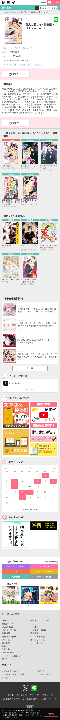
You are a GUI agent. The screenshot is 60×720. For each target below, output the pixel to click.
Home (4, 12)
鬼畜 (29, 64)
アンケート (18, 74)
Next (54, 469)
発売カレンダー (31, 510)
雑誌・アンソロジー (16, 566)
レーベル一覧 (36, 643)
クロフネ (6, 678)
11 (15, 486)
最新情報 (6, 633)
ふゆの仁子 (15, 48)
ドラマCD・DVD (44, 572)
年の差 (13, 64)
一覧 (31, 368)
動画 (4, 646)
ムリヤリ (38, 64)
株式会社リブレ (9, 671)
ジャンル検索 (8, 652)
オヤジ (22, 64)
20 (30, 492)
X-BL (39, 671)
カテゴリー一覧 (51, 561)
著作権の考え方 (10, 699)
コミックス (44, 566)
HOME (5, 620)
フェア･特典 (7, 627)
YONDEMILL (43, 674)
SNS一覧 (31, 390)
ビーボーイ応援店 (10, 656)
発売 (43, 2)
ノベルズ (16, 572)
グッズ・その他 (44, 577)
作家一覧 (6, 649)
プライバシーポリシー (40, 695)
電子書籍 (12, 12)
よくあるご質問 (30, 699)
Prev (5, 469)
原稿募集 (6, 643)
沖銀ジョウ (27, 48)
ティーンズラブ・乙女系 (13, 674)
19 (22, 492)
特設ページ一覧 (9, 630)
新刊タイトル (8, 624)
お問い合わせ (48, 699)
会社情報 (20, 695)
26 (22, 497)
